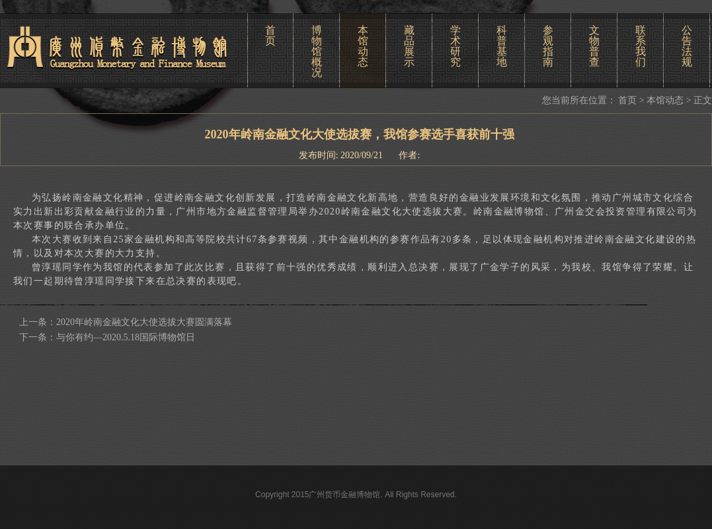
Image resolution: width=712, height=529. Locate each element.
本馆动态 (363, 46)
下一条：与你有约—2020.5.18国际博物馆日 (107, 337)
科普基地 (501, 46)
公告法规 (687, 46)
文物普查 (594, 46)
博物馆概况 (316, 51)
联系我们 (640, 46)
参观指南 (548, 46)
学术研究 (455, 46)
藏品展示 (409, 46)
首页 (270, 35)
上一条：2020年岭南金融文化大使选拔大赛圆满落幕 (125, 322)
